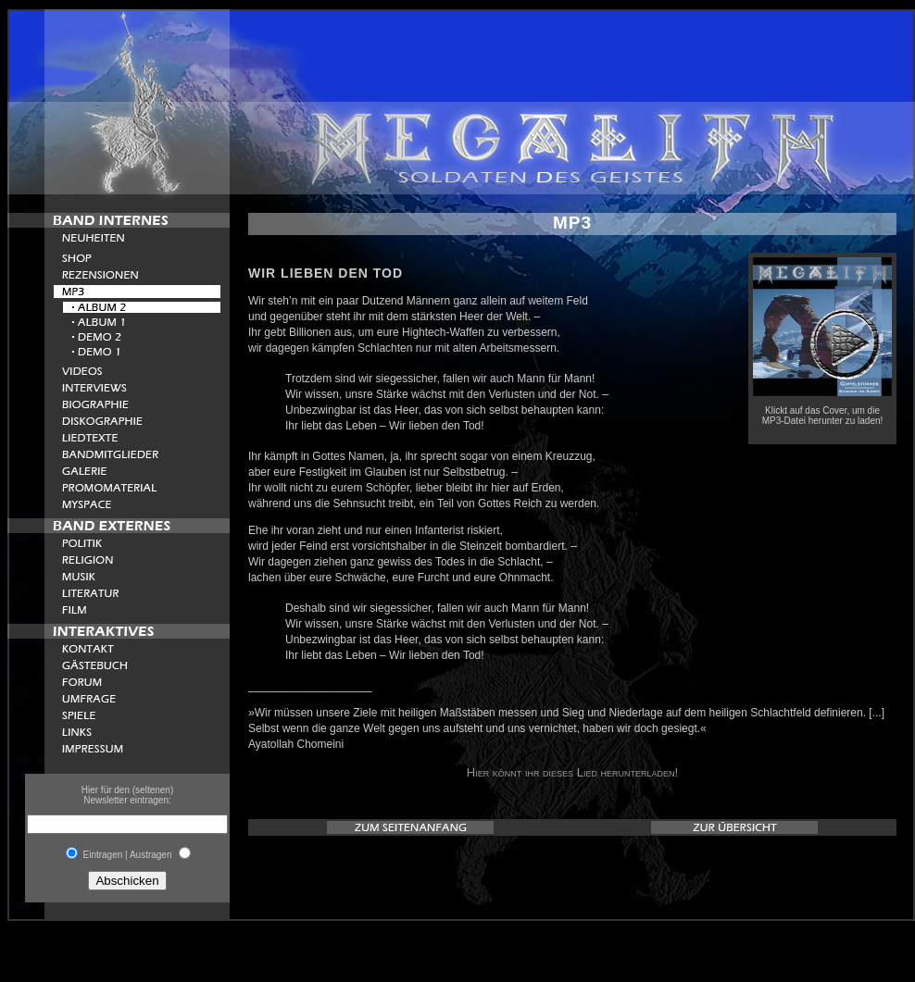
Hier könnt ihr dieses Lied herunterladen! (572, 772)
